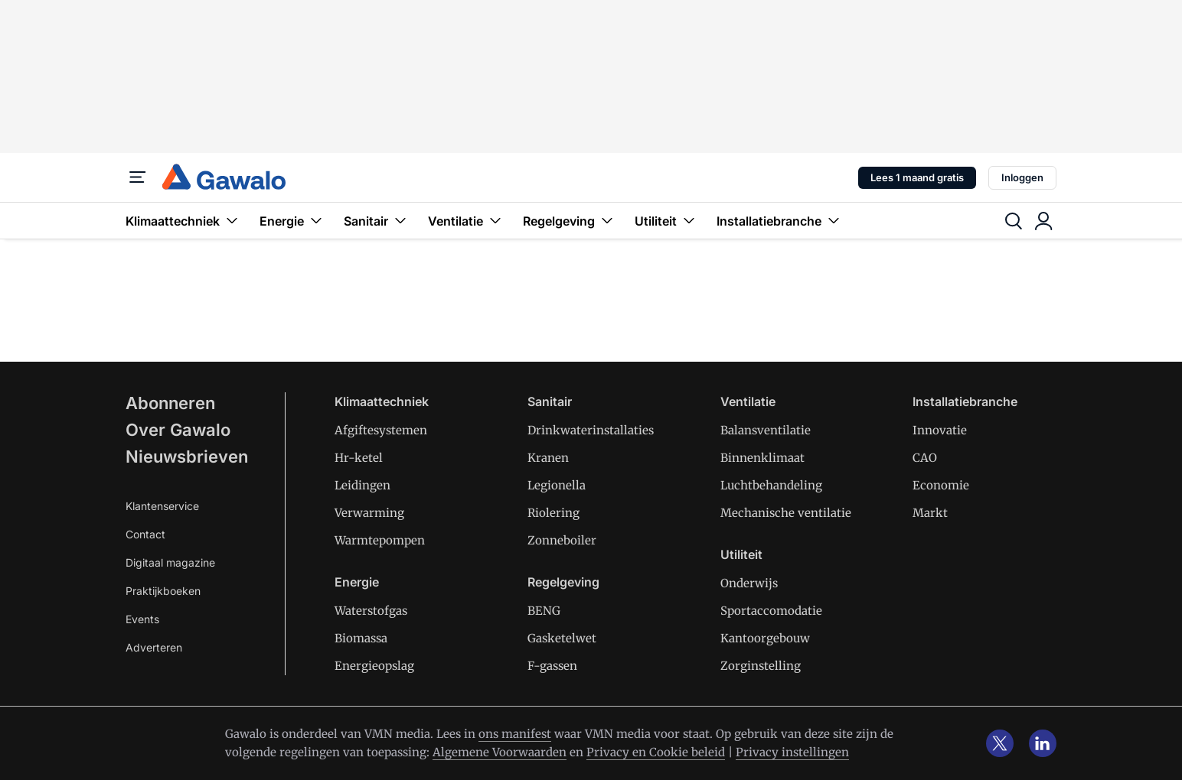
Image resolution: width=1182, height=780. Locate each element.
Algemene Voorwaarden (500, 752)
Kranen (548, 457)
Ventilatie (466, 221)
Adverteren (154, 647)
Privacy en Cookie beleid (655, 752)
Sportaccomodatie (771, 610)
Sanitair (377, 221)
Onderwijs (749, 583)
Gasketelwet (561, 638)
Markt (930, 512)
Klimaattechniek (183, 221)
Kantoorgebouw (765, 638)
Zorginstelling (760, 665)
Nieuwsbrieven (187, 456)
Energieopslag (374, 665)
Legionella (556, 485)
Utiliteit (666, 221)
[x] (1000, 743)
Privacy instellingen (792, 752)
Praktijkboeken (163, 590)
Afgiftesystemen (381, 430)
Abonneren (170, 403)
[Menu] (138, 177)
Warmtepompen (380, 540)
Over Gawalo (178, 430)
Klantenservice (162, 505)
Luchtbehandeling (771, 485)
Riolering (553, 512)
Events (142, 619)
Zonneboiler (561, 540)
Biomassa (361, 638)
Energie (292, 221)
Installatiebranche (780, 221)
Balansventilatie (765, 430)
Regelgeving (569, 221)
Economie (941, 485)
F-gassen (552, 665)
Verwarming (369, 512)
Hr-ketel (359, 457)
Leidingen (362, 485)
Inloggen (1022, 177)
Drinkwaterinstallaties (590, 430)
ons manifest (514, 733)
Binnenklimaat (762, 457)
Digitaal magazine (170, 562)
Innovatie (940, 430)
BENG (543, 610)
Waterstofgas (371, 610)
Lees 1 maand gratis (917, 177)
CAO (925, 457)
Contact (145, 534)
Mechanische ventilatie (785, 512)
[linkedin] (1042, 743)
